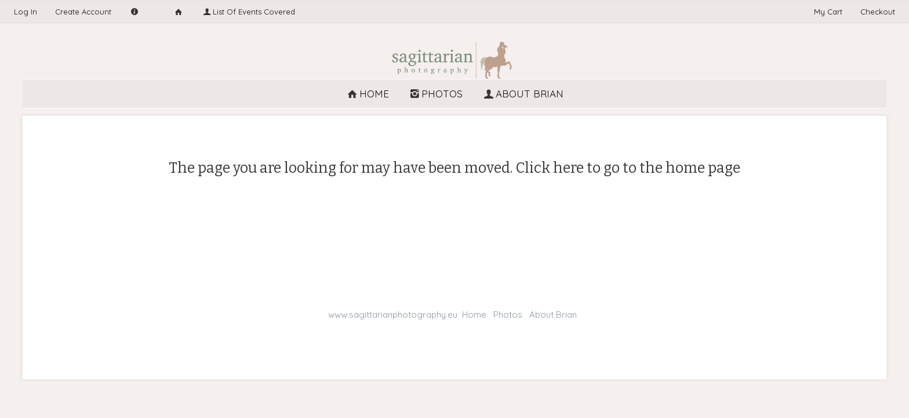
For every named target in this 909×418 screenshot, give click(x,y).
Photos (435, 94)
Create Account (83, 11)
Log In (25, 11)
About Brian (522, 94)
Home (367, 94)
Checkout (877, 11)
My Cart (829, 11)
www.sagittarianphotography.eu (392, 314)
